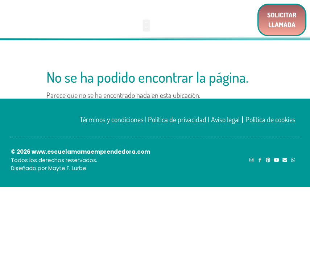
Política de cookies (270, 119)
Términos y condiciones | (114, 119)
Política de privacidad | (178, 119)
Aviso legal (225, 119)
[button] (146, 26)
